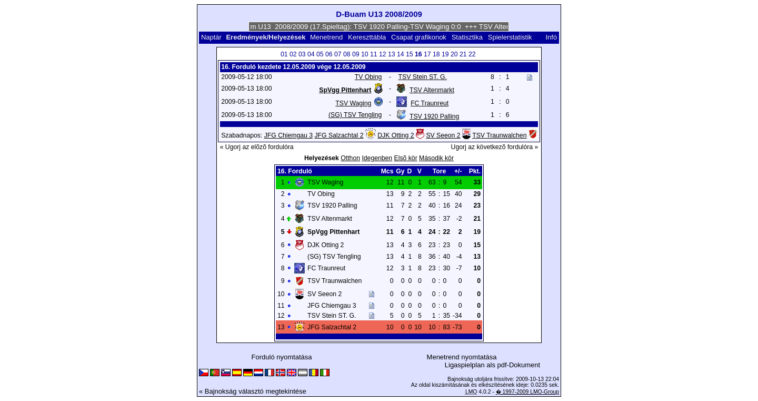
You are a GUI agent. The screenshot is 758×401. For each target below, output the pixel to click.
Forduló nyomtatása (282, 357)
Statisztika (467, 37)
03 (302, 54)
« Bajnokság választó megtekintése (252, 391)
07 (338, 54)
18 (436, 54)
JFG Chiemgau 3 (288, 135)
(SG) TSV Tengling (355, 115)
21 (463, 54)
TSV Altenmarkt (432, 90)
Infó (551, 37)
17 (427, 54)
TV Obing (368, 77)
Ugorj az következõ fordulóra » (494, 147)
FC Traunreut (429, 103)
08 (347, 54)
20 (454, 54)
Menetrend (326, 37)
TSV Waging (353, 103)
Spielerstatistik (511, 37)
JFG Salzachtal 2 (338, 135)
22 (472, 54)
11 (373, 54)
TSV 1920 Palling (434, 116)
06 (329, 54)
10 (364, 54)
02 (293, 54)
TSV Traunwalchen (499, 135)
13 (391, 54)
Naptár (211, 37)
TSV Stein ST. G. (422, 77)
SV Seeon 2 (443, 135)
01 (284, 54)
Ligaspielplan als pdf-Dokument (492, 365)
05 (320, 54)
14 (400, 54)
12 (382, 54)
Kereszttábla (367, 37)
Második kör (436, 158)
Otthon (350, 158)
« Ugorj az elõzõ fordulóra (257, 147)
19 (445, 54)
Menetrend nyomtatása (462, 357)
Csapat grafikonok (418, 37)
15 (409, 54)
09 (356, 54)
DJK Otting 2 (395, 135)
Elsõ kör (405, 158)
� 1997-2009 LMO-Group (527, 392)
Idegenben (377, 158)
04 (311, 54)
